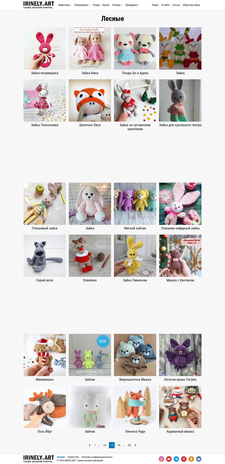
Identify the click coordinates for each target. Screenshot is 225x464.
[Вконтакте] (198, 459)
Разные (117, 4)
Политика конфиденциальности (97, 457)
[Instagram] (161, 459)
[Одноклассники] (191, 459)
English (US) (73, 457)
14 (104, 445)
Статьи (176, 4)
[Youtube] (169, 459)
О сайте (165, 4)
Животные (65, 4)
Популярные (82, 4)
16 (119, 445)
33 (129, 445)
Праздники (132, 4)
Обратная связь (191, 4)
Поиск (155, 4)
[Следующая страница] (135, 445)
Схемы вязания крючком (39, 5)
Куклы (106, 4)
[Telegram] (176, 459)
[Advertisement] (112, 157)
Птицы (96, 4)
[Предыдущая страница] (89, 445)
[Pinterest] (184, 459)
